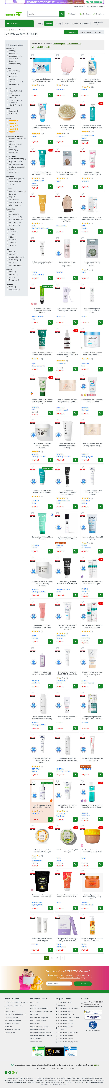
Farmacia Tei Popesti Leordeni (64, 1028)
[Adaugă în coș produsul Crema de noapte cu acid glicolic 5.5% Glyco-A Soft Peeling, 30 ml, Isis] (75, 686)
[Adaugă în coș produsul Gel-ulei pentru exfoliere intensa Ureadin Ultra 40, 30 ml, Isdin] (100, 231)
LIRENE (59, 902)
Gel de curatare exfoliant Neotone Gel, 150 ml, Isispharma (67, 627)
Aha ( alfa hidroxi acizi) (41, 47)
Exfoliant (13, 254)
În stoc (13, 114)
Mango (13, 262)
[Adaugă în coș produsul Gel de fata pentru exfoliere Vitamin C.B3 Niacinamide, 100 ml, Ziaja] (50, 231)
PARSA (59, 181)
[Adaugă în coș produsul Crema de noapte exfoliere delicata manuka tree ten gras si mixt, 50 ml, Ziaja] (50, 369)
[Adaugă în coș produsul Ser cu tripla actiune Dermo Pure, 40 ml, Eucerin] (100, 641)
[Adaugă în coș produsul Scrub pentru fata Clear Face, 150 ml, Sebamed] (100, 413)
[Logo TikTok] (17, 1072)
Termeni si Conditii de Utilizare (16, 1002)
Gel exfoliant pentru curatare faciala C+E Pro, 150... (92, 939)
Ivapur (34, 503)
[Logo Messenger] (9, 1072)
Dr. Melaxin (14, 71)
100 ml (12, 237)
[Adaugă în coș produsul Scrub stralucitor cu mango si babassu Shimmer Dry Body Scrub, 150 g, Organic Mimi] (50, 908)
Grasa (12, 287)
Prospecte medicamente (39, 1026)
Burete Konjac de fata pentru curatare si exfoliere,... (67, 173)
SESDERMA (35, 681)
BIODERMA (35, 545)
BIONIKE (84, 681)
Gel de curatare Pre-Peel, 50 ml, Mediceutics (92, 759)
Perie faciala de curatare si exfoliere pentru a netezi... (67, 309)
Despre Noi (34, 1002)
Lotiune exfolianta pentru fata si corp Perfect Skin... (67, 538)
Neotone (60, 638)
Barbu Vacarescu (17, 138)
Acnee (12, 51)
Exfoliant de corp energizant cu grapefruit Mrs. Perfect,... (67, 896)
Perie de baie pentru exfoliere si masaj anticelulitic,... (67, 127)
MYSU (34, 858)
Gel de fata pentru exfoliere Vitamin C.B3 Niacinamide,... (42, 218)
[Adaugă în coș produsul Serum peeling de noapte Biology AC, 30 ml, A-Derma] (100, 728)
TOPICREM (85, 181)
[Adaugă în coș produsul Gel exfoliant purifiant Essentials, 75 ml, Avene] (50, 641)
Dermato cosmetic (17, 159)
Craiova (13, 150)
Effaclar (84, 138)
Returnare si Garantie (13, 1020)
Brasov (13, 147)
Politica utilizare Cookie (38, 1008)
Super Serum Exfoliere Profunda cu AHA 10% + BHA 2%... (67, 355)
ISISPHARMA (86, 501)
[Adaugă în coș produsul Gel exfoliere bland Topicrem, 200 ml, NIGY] (100, 187)
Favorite (72, 14)
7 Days (12, 73)
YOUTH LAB (61, 317)
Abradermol (36, 683)
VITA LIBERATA (62, 226)
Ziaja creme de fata (38, 366)
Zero (83, 366)
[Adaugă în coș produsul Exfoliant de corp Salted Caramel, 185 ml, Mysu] (50, 864)
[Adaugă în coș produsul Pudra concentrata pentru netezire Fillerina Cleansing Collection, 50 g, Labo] (50, 728)
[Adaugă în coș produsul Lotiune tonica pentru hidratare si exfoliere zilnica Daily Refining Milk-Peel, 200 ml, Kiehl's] (100, 322)
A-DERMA (85, 722)
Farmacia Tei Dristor (64, 1011)
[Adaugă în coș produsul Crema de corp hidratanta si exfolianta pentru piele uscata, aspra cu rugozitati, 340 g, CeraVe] (50, 95)
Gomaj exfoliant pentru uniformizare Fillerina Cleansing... (67, 445)
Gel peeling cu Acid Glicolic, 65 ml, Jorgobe (42, 939)
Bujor (12, 197)
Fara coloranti (15, 217)
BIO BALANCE (61, 363)
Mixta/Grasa (14, 289)
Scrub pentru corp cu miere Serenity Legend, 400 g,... (92, 445)
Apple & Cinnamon (17, 191)
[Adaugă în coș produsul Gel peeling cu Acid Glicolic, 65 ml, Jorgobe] (50, 950)
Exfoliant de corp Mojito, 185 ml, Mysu (67, 851)
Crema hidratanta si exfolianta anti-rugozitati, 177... (42, 127)
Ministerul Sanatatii (37, 1030)
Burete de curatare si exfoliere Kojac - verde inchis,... (92, 264)
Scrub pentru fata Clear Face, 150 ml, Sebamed (92, 401)
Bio (11, 211)
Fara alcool (14, 214)
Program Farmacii (79, 6)
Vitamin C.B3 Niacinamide (40, 228)
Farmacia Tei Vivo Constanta (67, 1017)
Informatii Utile (92, 6)
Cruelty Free (15, 181)
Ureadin (84, 228)
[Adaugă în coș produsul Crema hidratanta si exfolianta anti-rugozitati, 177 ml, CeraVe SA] (50, 142)
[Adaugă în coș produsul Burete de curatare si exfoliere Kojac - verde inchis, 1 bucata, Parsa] (100, 278)
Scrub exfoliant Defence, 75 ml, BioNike (67, 718)
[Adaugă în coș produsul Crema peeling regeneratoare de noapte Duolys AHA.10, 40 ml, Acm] (75, 506)
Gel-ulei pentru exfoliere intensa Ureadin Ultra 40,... (92, 218)
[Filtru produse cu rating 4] (7, 123)
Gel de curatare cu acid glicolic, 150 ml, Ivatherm (42, 806)
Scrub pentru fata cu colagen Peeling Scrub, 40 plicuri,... (67, 939)
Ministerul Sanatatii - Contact (41, 1036)
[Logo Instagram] (13, 1072)
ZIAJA (33, 226)
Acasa (6, 30)
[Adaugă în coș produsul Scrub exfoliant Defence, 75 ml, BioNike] (75, 728)
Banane (13, 194)
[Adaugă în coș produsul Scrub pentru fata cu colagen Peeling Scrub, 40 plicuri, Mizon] (75, 950)
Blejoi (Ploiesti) (16, 144)
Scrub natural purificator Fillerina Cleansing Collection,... (42, 445)
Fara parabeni (16, 219)
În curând (14, 111)
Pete (12, 277)
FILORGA (60, 272)
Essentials (35, 638)
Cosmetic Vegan (16, 179)
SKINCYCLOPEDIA (38, 317)
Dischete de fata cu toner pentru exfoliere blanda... (92, 354)
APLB (12, 79)
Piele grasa (14, 280)
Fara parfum (15, 222)
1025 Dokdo (14, 96)
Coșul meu (85, 13)
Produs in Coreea (17, 167)
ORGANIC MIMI (37, 902)
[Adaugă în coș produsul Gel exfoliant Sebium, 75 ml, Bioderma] (50, 551)
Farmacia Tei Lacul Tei (65, 1014)
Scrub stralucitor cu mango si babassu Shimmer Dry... (42, 896)
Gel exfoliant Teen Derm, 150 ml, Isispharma (67, 806)
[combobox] (43, 14)
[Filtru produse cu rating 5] (7, 120)
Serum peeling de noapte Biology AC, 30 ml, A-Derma (92, 718)
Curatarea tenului (74, 44)
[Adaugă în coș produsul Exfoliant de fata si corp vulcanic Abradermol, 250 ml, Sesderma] (50, 686)
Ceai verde (14, 199)
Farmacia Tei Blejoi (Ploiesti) (67, 1042)
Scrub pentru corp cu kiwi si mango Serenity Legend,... (67, 401)
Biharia (13, 141)
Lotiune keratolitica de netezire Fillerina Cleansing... (67, 759)
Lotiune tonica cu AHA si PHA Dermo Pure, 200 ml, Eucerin (92, 806)
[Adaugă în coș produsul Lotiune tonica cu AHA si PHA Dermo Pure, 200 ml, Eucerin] (100, 819)
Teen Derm (60, 816)
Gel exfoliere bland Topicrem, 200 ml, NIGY (92, 173)
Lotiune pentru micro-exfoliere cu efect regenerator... (67, 264)
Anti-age (13, 53)
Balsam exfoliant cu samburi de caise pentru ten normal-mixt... (42, 401)
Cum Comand (10, 1011)
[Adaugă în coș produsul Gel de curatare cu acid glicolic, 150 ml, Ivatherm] (50, 819)
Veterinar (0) (98, 32)
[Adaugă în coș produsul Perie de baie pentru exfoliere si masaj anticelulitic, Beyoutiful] (75, 142)
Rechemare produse (12, 1030)
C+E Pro (84, 947)
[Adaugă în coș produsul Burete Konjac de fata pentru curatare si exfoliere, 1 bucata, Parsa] (75, 187)
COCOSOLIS (61, 89)
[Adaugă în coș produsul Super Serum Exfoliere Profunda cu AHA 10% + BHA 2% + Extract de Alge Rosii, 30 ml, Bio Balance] (75, 369)
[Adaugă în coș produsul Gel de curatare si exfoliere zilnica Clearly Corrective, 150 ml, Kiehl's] (50, 278)
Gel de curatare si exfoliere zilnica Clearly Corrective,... (42, 263)
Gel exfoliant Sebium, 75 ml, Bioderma (42, 538)
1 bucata (13, 231)
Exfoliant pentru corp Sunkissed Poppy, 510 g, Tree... (92, 897)
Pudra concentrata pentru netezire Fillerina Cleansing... (42, 718)
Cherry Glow (15, 205)
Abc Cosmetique (16, 82)
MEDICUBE (85, 364)
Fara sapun (14, 225)
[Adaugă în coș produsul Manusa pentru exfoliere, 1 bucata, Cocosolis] (75, 95)
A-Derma (13, 76)
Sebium (34, 548)
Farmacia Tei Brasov (64, 1036)
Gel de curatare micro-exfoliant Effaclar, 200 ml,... (42, 173)
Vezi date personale (74, 978)
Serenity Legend (62, 410)
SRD (11, 184)
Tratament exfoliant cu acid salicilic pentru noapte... (92, 583)
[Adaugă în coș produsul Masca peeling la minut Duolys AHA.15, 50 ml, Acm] (75, 595)
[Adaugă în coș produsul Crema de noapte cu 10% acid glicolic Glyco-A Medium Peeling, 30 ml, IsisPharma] (100, 506)
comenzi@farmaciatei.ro (93, 1007)
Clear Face (85, 410)
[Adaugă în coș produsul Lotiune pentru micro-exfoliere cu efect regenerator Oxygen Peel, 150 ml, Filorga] (75, 278)
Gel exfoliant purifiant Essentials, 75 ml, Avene (42, 626)
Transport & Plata (11, 1017)
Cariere (33, 1005)
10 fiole (13, 234)
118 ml (12, 242)
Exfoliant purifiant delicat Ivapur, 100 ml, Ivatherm (42, 491)
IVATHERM (35, 501)
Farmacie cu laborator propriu (16, 1014)
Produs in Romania (14, 171)
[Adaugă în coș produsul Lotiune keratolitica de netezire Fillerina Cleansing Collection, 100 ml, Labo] (75, 774)
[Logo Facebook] (6, 1072)
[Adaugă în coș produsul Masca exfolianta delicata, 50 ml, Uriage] (100, 551)
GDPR (101, 6)
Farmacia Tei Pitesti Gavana (67, 1032)
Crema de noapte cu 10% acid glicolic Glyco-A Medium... (92, 492)
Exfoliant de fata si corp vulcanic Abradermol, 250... (42, 673)
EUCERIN (85, 589)
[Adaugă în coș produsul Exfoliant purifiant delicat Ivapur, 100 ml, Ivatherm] (50, 506)
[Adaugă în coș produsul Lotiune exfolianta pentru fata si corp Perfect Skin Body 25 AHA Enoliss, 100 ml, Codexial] (75, 551)
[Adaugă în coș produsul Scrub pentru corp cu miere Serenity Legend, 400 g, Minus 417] (100, 460)
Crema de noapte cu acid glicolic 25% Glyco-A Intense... (42, 760)
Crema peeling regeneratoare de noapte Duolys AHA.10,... (67, 492)
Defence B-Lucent (88, 683)
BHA (33, 319)
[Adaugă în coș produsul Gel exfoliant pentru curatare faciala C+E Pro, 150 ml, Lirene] (100, 950)
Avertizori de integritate (39, 1017)
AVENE (34, 636)
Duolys (59, 503)
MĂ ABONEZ (83, 984)
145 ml (12, 245)
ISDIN (83, 226)
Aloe (12, 251)
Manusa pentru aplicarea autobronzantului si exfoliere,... (67, 219)
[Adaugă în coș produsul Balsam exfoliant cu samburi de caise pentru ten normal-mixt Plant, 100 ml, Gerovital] (50, 413)
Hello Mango (15, 260)
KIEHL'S (34, 272)
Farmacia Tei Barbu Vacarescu (64, 1003)
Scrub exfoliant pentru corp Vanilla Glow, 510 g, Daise (92, 851)
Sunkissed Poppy (87, 905)
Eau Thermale (86, 548)
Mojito (59, 861)
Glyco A (84, 503)
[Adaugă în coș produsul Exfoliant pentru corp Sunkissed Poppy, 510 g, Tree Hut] (100, 908)
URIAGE (84, 545)
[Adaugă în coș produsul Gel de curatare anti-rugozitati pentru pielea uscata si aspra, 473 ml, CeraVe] (100, 95)
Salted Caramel (37, 861)
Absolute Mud (15, 92)
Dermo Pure (86, 591)
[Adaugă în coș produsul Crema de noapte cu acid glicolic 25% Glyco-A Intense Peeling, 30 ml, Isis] (50, 774)
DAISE (84, 858)
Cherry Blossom (16, 202)
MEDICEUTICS (86, 769)
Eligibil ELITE (15, 161)
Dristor (13, 152)
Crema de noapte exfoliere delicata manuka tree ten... (42, 354)
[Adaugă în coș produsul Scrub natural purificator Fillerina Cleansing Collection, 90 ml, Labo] (50, 460)
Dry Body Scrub (37, 905)
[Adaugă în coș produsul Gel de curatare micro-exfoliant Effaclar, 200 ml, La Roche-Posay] (50, 186)
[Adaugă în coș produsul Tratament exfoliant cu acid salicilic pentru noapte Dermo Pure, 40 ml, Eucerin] (100, 595)
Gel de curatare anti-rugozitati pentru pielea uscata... (92, 81)
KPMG (96, 1065)
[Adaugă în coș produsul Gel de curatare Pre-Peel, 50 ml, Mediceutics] (100, 774)
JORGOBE (35, 944)
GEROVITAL (35, 407)
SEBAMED (85, 408)
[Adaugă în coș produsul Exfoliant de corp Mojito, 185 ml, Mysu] (75, 864)
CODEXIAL (60, 545)
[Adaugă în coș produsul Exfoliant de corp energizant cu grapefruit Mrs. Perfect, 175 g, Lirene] (75, 908)
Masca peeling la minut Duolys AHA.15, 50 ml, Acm (67, 583)
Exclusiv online (16, 164)
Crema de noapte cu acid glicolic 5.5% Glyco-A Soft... (67, 673)
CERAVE (34, 89)
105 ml (12, 240)
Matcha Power (15, 265)
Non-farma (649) (70, 32)
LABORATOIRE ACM (63, 501)
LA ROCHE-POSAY (88, 136)
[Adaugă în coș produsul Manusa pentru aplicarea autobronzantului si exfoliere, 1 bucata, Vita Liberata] (75, 231)
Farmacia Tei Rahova (64, 1020)
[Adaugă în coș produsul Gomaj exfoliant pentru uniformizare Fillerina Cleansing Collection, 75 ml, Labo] (75, 460)
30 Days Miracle (16, 101)
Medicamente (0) (85, 32)
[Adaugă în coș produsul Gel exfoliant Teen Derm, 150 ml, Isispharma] (75, 819)
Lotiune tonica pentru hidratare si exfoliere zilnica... (92, 310)
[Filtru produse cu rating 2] (7, 129)
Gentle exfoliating (16, 257)
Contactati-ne (10, 1032)
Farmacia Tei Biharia (64, 1023)
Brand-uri (8, 1026)
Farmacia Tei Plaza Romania (67, 1008)
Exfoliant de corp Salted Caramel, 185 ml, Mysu (42, 851)
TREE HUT (85, 902)
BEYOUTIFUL (61, 136)
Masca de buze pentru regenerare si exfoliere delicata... (42, 310)
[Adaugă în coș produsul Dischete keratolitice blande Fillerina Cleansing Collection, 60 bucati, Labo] (50, 595)
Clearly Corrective (38, 275)
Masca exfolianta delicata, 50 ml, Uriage (92, 538)
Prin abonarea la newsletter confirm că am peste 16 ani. (71, 975)
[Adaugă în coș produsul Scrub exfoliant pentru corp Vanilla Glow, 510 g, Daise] (100, 864)
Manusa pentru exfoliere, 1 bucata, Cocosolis (67, 80)
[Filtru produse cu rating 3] (7, 126)
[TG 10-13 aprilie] (54, 2)
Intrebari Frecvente (12, 1023)
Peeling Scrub (61, 947)
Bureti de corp (15, 63)
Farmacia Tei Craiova (64, 1039)
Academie (14, 84)
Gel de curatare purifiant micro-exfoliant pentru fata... (92, 126)
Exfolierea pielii (59, 44)
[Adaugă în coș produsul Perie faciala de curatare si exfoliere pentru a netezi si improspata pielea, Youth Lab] (75, 322)
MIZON (59, 944)
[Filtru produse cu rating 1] (7, 132)
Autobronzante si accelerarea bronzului (15, 58)
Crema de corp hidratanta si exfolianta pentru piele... (42, 80)
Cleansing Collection (38, 457)
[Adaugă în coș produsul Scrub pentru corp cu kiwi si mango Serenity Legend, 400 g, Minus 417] (75, 413)
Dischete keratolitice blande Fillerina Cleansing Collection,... (42, 583)
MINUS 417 (60, 408)
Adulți (12, 272)
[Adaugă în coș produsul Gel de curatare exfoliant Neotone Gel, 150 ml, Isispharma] (75, 641)
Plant (33, 410)
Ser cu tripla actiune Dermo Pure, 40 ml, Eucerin (92, 626)
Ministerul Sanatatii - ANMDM (41, 1032)
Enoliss (59, 548)
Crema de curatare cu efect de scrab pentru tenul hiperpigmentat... (92, 674)
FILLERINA (35, 454)
